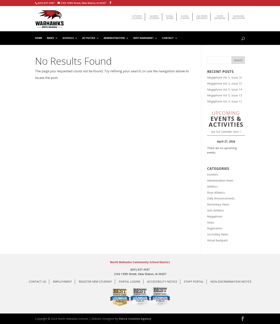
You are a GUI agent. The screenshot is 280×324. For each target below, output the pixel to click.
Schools (68, 38)
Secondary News (217, 234)
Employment (62, 281)
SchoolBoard (169, 16)
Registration (214, 228)
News (50, 38)
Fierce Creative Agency (135, 319)
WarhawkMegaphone (238, 16)
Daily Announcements (221, 198)
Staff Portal (194, 281)
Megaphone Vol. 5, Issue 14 (224, 89)
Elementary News (218, 204)
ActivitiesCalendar (137, 16)
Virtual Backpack (217, 240)
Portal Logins (129, 281)
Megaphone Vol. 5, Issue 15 (224, 83)
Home (38, 38)
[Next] (241, 141)
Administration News (220, 180)
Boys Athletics (216, 192)
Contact (168, 38)
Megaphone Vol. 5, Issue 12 (224, 101)
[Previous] (211, 141)
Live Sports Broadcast (201, 16)
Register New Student (95, 281)
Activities (88, 38)
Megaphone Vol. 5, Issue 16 (224, 77)
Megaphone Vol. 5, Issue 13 (224, 95)
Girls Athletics (215, 210)
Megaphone (214, 216)
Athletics (212, 186)
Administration (114, 38)
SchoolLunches (184, 16)
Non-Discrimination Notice (230, 281)
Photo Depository (219, 16)
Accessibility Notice (162, 281)
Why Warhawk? (143, 38)
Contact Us (37, 281)
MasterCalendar (154, 16)
